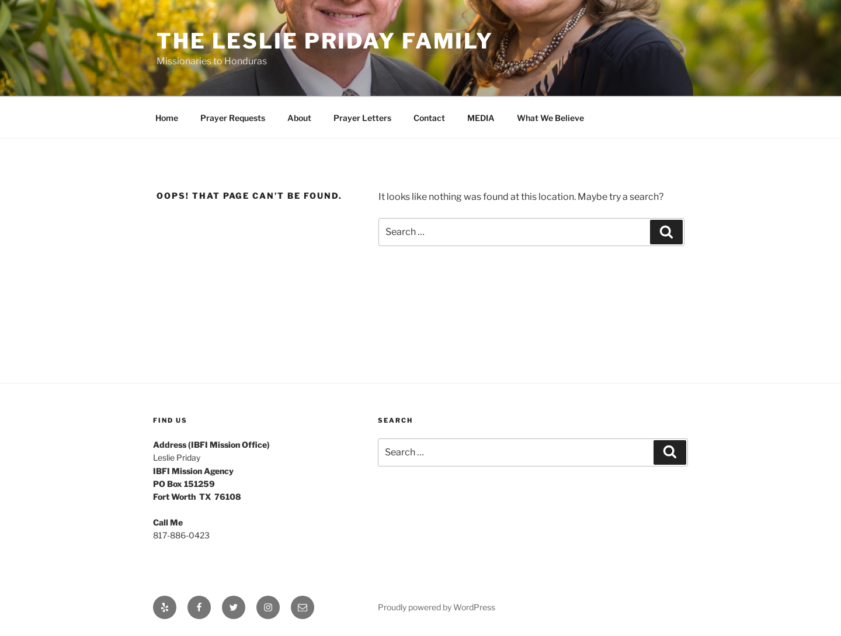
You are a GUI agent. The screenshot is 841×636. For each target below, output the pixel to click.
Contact (429, 118)
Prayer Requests (232, 118)
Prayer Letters (362, 118)
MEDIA (481, 118)
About (299, 118)
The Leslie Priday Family (325, 41)
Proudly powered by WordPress (436, 607)
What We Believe (550, 118)
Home (166, 118)
